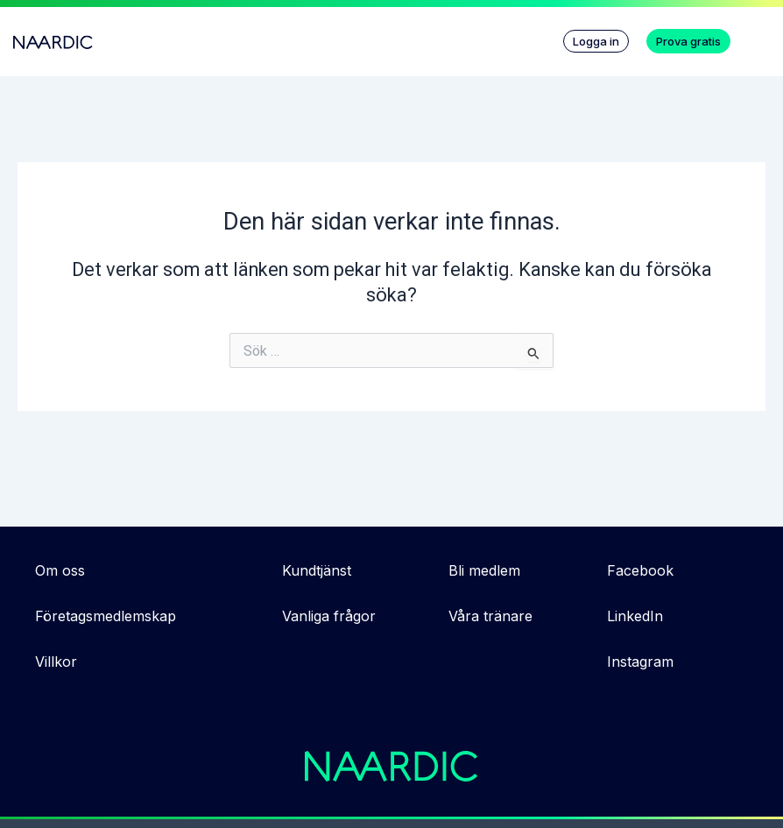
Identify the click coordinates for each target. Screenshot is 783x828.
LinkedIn (635, 616)
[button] (761, 36)
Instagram (640, 661)
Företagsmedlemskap (105, 616)
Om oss (60, 570)
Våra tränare (490, 616)
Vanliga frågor (329, 616)
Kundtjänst (316, 570)
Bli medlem (484, 570)
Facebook (640, 570)
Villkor (56, 661)
